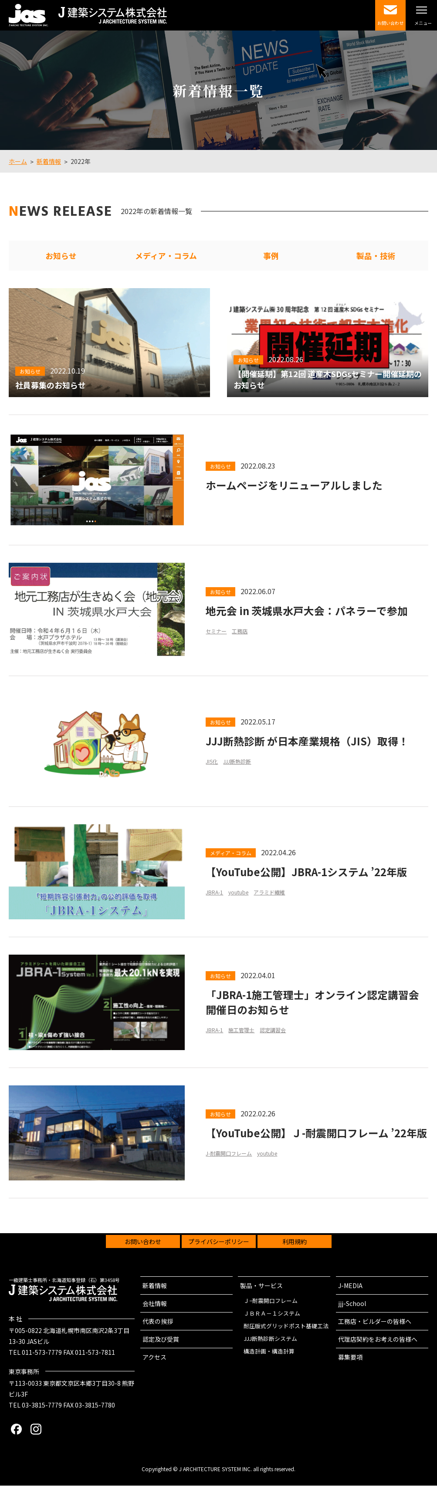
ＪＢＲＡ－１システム (272, 1313)
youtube (238, 892)
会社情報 (154, 1303)
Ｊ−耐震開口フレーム (271, 1301)
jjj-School (352, 1303)
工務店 (239, 631)
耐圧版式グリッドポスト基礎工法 (286, 1326)
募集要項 (350, 1357)
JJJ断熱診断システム (270, 1339)
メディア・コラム (166, 256)
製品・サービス (261, 1286)
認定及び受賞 (160, 1339)
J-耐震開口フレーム (229, 1161)
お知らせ (61, 256)
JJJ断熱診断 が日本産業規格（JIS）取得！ (307, 741)
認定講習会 (273, 1031)
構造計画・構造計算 (269, 1351)
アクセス (154, 1357)
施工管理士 (241, 1031)
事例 (271, 256)
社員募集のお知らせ (50, 385)
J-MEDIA (350, 1286)
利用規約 (294, 1242)
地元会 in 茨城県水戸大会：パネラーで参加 (307, 611)
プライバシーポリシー (218, 1242)
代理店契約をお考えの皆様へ (377, 1339)
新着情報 (154, 1286)
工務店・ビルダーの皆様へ (374, 1321)
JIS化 (212, 762)
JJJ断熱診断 (237, 762)
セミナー (216, 631)
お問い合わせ (143, 1242)
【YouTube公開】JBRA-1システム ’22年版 (307, 872)
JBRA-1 (214, 892)
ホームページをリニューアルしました (294, 485)
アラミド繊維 (269, 892)
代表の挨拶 (157, 1321)
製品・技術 (376, 256)
